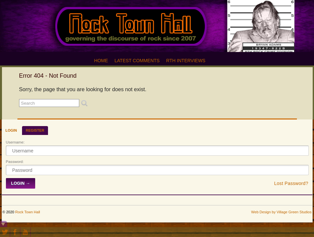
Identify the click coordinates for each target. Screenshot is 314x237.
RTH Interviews (185, 60)
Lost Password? (291, 183)
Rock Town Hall (27, 212)
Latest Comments (136, 60)
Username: (15, 142)
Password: (15, 161)
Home (101, 60)
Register (35, 130)
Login (11, 130)
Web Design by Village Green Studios (281, 212)
